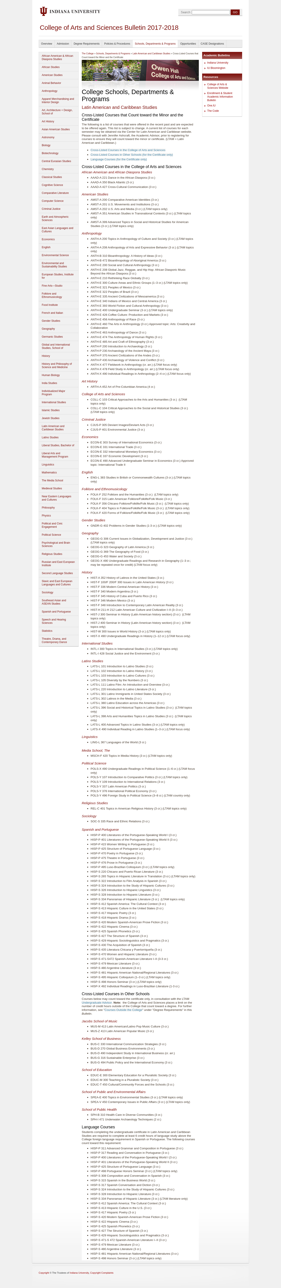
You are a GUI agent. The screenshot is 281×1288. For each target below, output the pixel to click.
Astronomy (48, 137)
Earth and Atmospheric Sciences (55, 218)
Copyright (44, 1272)
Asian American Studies (56, 129)
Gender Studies (51, 320)
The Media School (52, 480)
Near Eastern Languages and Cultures (56, 498)
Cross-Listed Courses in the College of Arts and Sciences (128, 150)
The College (88, 53)
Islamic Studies (51, 410)
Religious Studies (52, 554)
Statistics (47, 630)
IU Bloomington (216, 68)
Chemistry (48, 169)
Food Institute (50, 304)
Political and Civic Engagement (52, 525)
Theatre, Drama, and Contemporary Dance (54, 640)
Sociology (47, 592)
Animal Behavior (51, 83)
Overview (46, 43)
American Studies (52, 75)
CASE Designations (212, 43)
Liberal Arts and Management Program (55, 455)
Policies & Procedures (117, 43)
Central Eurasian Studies (56, 161)
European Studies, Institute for (58, 276)
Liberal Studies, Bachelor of (58, 445)
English (46, 247)
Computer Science (53, 200)
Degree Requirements (86, 43)
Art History (48, 121)
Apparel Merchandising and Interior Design (58, 100)
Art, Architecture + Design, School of (57, 112)
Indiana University (217, 62)
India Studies (49, 383)
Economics (48, 239)
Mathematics (49, 472)
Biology (46, 145)
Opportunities (188, 43)
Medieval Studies (52, 488)
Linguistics (48, 464)
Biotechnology (50, 153)
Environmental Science (55, 255)
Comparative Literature (55, 193)
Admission (63, 43)
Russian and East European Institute (58, 563)
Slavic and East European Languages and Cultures (57, 583)
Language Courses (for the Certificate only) (119, 159)
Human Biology (51, 375)
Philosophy (48, 507)
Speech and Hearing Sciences (54, 621)
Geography (48, 328)
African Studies (51, 67)
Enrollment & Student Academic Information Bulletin (220, 97)
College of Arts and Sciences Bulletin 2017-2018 (109, 27)
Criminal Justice (51, 208)
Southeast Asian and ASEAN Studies (54, 602)
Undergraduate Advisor (97, 1002)
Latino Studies (50, 437)
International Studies (54, 402)
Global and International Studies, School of (56, 346)
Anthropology (49, 91)
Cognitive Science (52, 185)
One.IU (211, 105)
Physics (46, 515)
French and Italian (52, 312)
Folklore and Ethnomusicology (52, 295)
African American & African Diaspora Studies (57, 57)
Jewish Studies (50, 418)
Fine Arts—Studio (52, 285)
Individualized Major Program (53, 393)
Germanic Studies (52, 336)
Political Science (51, 534)
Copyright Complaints (101, 1272)
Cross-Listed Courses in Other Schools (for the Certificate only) (132, 154)
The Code (213, 110)
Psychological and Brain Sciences (56, 544)
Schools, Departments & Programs (155, 43)
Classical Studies (52, 177)
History (46, 355)
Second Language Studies (57, 573)
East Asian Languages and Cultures (57, 230)
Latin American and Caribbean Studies (53, 428)
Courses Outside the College (123, 1010)
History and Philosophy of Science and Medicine (57, 365)
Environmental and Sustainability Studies (54, 265)
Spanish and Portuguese (56, 611)
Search (185, 12)
